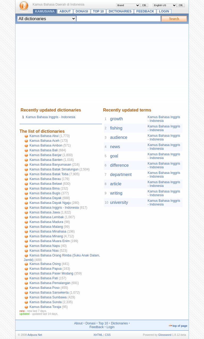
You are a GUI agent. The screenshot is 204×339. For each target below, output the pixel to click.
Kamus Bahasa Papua (45, 269)
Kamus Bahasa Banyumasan (50, 164)
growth (116, 119)
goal (114, 156)
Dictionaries (120, 11)
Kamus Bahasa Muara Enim (49, 241)
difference (119, 165)
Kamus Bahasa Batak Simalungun (53, 169)
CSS (107, 334)
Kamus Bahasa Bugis (44, 193)
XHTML (98, 334)
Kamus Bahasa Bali (43, 150)
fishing (116, 128)
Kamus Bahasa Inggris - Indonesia (50, 117)
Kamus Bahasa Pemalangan (49, 283)
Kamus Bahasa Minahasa (47, 231)
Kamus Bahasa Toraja (45, 307)
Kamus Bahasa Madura (46, 222)
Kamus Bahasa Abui (43, 136)
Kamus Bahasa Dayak (45, 198)
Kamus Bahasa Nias (44, 250)
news (115, 146)
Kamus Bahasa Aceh (44, 141)
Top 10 (98, 11)
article (116, 184)
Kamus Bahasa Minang (46, 236)
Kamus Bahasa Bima (44, 188)
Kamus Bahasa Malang (46, 227)
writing (116, 193)
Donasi (82, 11)
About (65, 11)
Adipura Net (35, 334)
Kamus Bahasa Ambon (45, 145)
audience (119, 137)
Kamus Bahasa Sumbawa (48, 297)
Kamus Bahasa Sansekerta (49, 292)
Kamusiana (44, 11)
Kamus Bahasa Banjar (45, 155)
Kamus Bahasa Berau (45, 179)
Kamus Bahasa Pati (43, 278)
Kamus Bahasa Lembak (46, 217)
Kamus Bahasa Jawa (44, 212)
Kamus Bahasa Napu (44, 246)
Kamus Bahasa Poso (44, 288)
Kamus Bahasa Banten (45, 160)
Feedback (145, 11)
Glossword (164, 334)
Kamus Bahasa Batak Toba (48, 174)
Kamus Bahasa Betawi (45, 184)
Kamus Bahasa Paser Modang (51, 273)
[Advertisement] (102, 68)
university (119, 202)
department (121, 174)
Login (164, 11)
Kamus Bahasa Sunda (45, 302)
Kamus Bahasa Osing (45, 264)
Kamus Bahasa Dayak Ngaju (50, 203)
